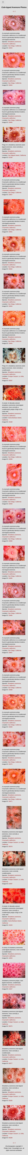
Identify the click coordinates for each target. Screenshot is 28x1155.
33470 (10, 764)
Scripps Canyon (13, 376)
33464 (10, 343)
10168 (10, 422)
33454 (10, 85)
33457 (10, 194)
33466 (10, 615)
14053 (10, 958)
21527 (10, 989)
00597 (10, 380)
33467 (10, 652)
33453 (10, 48)
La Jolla (21, 376)
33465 (10, 578)
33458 (10, 459)
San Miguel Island (13, 155)
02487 (10, 883)
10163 (10, 925)
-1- (13, 11)
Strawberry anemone (14, 41)
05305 (10, 1100)
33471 (10, 801)
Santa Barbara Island (14, 418)
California (18, 46)
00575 (10, 1026)
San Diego (11, 46)
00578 (10, 846)
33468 (10, 690)
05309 (10, 1138)
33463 (10, 306)
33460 (10, 541)
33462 (10, 269)
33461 (10, 232)
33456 (10, 122)
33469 (10, 727)
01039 (10, 157)
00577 (10, 1063)
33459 (10, 504)
